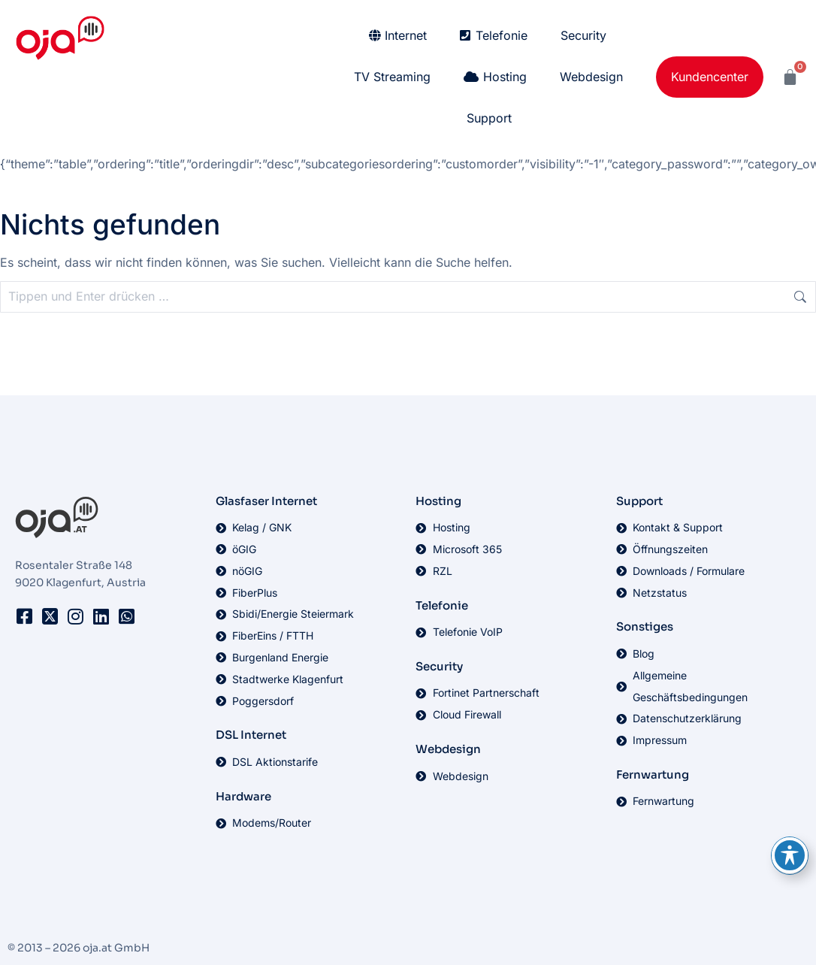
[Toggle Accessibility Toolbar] (790, 855)
